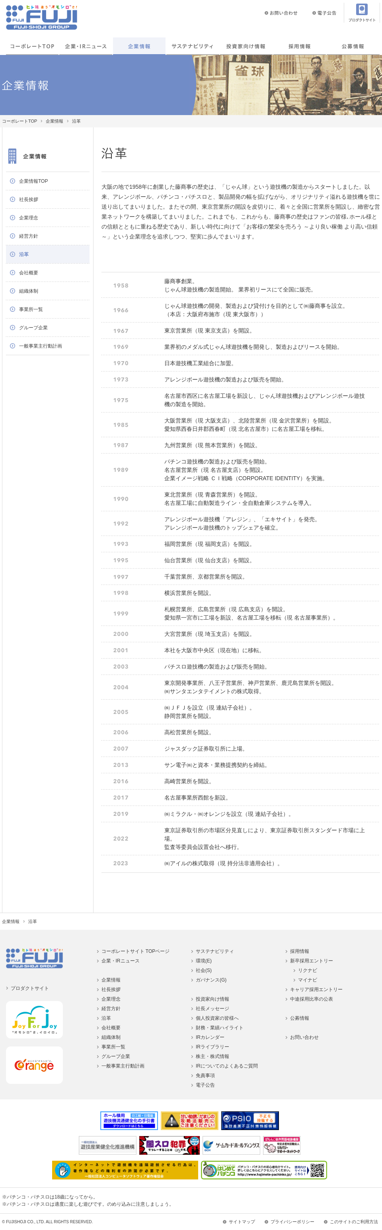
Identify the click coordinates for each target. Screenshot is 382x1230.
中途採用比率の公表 (311, 999)
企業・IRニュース (85, 46)
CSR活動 (192, 46)
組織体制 (28, 291)
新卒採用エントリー (311, 961)
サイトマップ (242, 1221)
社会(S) (204, 970)
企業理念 (28, 218)
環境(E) (204, 961)
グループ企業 (33, 327)
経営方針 (28, 236)
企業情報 (139, 46)
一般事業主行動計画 (40, 346)
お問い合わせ (304, 1037)
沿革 (24, 254)
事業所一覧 (31, 309)
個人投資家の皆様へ (217, 1018)
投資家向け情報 (246, 46)
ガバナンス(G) (211, 980)
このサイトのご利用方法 (354, 1221)
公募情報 (353, 46)
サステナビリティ (215, 951)
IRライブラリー (212, 1047)
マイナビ (307, 980)
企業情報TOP (33, 181)
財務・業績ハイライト (220, 1028)
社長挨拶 (28, 199)
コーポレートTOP (32, 46)
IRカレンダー (210, 1037)
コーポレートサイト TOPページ (135, 951)
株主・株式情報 (212, 1056)
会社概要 (28, 273)
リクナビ (307, 970)
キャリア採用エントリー (316, 989)
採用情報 (299, 46)
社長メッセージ (212, 1008)
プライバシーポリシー (292, 1221)
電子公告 (205, 1085)
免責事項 (205, 1075)
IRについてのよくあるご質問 (227, 1066)
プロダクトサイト (30, 988)
